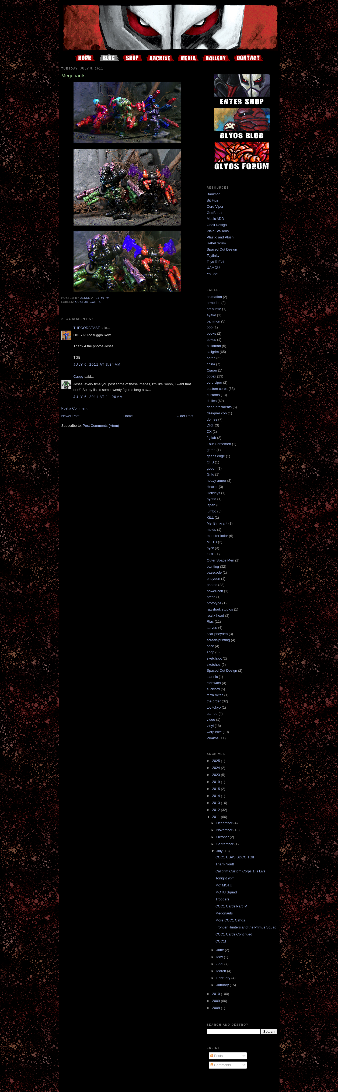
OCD (211, 554)
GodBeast (214, 213)
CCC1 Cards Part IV (231, 906)
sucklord (213, 689)
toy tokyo (214, 707)
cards (211, 358)
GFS (210, 462)
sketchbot (214, 658)
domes (212, 419)
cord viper (214, 382)
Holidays (213, 493)
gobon (212, 468)
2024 (216, 768)
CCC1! (220, 941)
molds (211, 530)
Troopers (222, 899)
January (223, 985)
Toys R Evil (215, 262)
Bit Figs (212, 200)
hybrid (211, 499)
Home (128, 416)
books (211, 333)
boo (210, 327)
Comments (220, 1065)
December (225, 823)
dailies (212, 401)
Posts (216, 1056)
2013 (216, 803)
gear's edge (216, 456)
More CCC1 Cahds (230, 920)
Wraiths (213, 738)
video (211, 719)
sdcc (210, 646)
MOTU (212, 542)
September (225, 844)
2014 (216, 796)
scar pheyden (217, 634)
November (225, 830)
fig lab (211, 438)
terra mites (215, 695)
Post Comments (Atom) (101, 426)
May (220, 957)
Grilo (210, 474)
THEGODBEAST (87, 328)
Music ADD (215, 219)
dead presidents (219, 407)
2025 (216, 761)
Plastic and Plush (220, 237)
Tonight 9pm (225, 878)
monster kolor (217, 536)
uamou (212, 714)
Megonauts (224, 913)
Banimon (214, 194)
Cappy (79, 377)
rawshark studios (220, 609)
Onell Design (217, 225)
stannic (212, 677)
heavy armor (216, 481)
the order (214, 701)
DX (209, 431)
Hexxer (212, 487)
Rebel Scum (216, 243)
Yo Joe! (212, 274)
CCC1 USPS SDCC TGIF (235, 857)
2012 (216, 810)
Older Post (185, 416)
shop (210, 652)
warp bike (214, 732)
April (220, 964)
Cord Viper (215, 206)
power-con (215, 591)
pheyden (213, 579)
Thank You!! (224, 864)
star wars (214, 683)
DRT (210, 425)
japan (211, 505)
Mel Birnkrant (217, 523)
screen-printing (218, 640)
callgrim (213, 352)
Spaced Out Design (222, 249)
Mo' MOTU (223, 885)
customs (213, 395)
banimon (213, 321)
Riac (210, 621)
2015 (216, 789)
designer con (217, 413)
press (211, 597)
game (211, 450)
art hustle (214, 309)
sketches (214, 665)
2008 (216, 1008)
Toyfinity (213, 256)
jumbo (211, 511)
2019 (216, 782)
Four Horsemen (219, 444)
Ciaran (212, 370)
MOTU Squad (226, 892)
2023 (216, 775)
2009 (216, 1001)
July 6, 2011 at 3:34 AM (97, 364)
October (223, 837)
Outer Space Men (220, 560)
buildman (214, 346)
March (221, 971)
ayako (211, 315)
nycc (210, 548)
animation (214, 297)
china (211, 364)
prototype (214, 603)
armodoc (214, 303)
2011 (216, 817)
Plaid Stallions (218, 231)
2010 (216, 994)
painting (213, 566)
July (220, 851)
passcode (214, 572)
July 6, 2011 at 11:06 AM (98, 397)
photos (212, 585)
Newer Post (70, 416)
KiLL (210, 517)
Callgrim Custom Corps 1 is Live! (240, 871)
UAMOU (213, 268)
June (220, 950)
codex (211, 376)
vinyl (210, 726)
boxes (211, 340)
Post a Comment (74, 408)
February (223, 978)
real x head (215, 615)
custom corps (88, 301)
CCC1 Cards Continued (233, 934)
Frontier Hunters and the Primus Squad (245, 927)
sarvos (212, 628)
